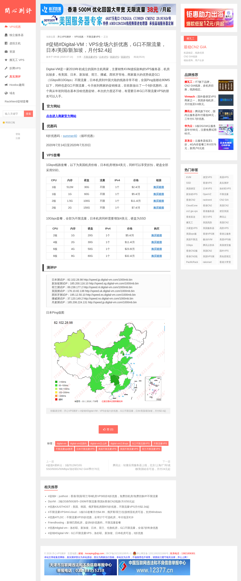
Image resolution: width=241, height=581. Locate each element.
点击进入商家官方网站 (61, 116)
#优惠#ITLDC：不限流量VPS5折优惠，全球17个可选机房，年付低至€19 (90, 517)
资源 (10, 51)
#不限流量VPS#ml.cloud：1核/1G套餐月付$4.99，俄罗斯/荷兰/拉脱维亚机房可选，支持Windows (105, 511)
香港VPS (207, 183)
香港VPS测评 (208, 234)
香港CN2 (207, 205)
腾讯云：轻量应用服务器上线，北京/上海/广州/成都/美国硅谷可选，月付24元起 (141, 467)
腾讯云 (223, 217)
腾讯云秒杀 (208, 245)
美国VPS (114, 57)
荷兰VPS (207, 217)
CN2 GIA (224, 200)
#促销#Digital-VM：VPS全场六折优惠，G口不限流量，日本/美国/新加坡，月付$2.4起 (106, 47)
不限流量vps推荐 (64, 449)
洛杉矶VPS (225, 188)
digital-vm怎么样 (98, 443)
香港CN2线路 (192, 257)
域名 (10, 93)
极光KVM (207, 239)
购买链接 (158, 187)
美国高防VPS (207, 223)
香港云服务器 (225, 234)
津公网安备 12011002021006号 (150, 553)
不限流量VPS (93, 36)
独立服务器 (14, 35)
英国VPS (125, 57)
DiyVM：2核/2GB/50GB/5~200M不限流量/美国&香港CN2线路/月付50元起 (91, 501)
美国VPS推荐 (225, 240)
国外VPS (224, 250)
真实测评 (224, 183)
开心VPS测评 (18, 11)
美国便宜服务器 (225, 246)
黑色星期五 (225, 256)
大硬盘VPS (192, 228)
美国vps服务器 (191, 234)
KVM (188, 177)
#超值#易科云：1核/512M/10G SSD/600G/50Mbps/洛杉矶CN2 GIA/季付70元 (73, 467)
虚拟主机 (13, 43)
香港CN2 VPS (190, 201)
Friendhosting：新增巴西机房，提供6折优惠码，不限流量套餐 (84, 522)
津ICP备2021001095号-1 (118, 553)
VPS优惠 (13, 26)
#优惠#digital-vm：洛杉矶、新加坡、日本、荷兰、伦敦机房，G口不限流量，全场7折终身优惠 (103, 527)
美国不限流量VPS (107, 449)
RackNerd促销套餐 (17, 101)
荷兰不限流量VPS (151, 449)
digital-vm (61, 443)
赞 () (108, 429)
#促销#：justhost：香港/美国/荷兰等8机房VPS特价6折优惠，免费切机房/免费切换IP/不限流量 (103, 496)
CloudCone (192, 205)
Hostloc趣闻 (14, 84)
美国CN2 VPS (224, 223)
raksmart (207, 262)
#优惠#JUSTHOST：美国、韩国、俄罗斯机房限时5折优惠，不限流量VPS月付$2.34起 (98, 506)
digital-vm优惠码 (78, 443)
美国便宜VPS (190, 189)
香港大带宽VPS (225, 263)
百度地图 (72, 553)
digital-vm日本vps (119, 443)
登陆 (18, 134)
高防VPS (224, 228)
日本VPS (103, 57)
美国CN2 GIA (207, 251)
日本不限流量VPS (85, 449)
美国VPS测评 (208, 257)
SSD (188, 183)
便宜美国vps (224, 212)
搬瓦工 (189, 222)
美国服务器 (208, 228)
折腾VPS (13, 68)
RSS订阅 (9, 122)
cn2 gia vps (192, 211)
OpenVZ (207, 194)
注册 (18, 138)
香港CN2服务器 (192, 251)
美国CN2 (224, 205)
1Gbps (189, 245)
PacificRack (192, 262)
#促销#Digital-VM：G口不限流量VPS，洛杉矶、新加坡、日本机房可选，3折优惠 (95, 533)
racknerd (207, 200)
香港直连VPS (190, 218)
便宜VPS (207, 177)
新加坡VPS (192, 194)
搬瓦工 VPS (14, 59)
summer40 (70, 135)
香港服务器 (208, 211)
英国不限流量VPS (129, 449)
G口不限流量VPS (140, 443)
